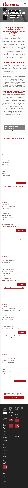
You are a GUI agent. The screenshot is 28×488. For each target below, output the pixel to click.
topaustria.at (22, 31)
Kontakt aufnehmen (13, 426)
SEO (13, 37)
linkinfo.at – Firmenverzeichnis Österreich (14, 288)
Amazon (4, 443)
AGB (4, 476)
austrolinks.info (14, 31)
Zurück (5, 125)
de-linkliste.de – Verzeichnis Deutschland (14, 138)
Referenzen (5, 472)
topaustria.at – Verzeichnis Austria (14, 240)
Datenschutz (5, 477)
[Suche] (22, 4)
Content (4, 431)
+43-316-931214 (11, 420)
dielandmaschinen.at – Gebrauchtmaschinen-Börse (13, 34)
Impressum (5, 474)
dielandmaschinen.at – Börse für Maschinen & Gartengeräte (14, 336)
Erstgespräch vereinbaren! (7, 467)
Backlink (11, 98)
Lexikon (4, 473)
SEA (4, 428)
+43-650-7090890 (17, 420)
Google (3, 47)
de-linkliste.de (6, 31)
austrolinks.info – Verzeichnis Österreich (14, 186)
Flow (6, 96)
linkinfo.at (13, 32)
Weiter (23, 125)
